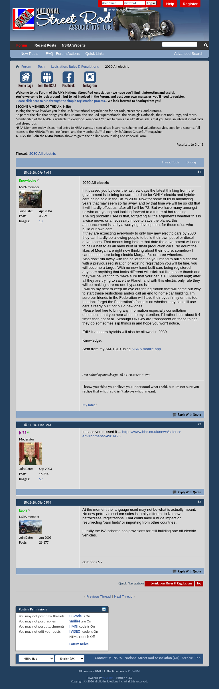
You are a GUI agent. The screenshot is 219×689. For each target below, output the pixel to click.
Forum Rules (78, 644)
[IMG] (73, 626)
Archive (187, 658)
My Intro (89, 405)
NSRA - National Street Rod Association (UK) (146, 658)
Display (191, 162)
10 (40, 221)
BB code (75, 616)
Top (199, 583)
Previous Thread (98, 596)
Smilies (74, 621)
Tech (41, 66)
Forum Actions (68, 53)
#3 (199, 502)
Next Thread (123, 596)
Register (190, 4)
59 (40, 479)
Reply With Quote (187, 414)
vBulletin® (108, 678)
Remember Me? (116, 10)
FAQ (49, 53)
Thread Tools (171, 162)
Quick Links (94, 53)
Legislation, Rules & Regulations (75, 66)
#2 (199, 424)
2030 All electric (42, 153)
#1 (199, 172)
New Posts (29, 53)
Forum (21, 45)
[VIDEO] (75, 631)
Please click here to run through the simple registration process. (61, 101)
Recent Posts (45, 45)
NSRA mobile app (146, 349)
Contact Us (103, 658)
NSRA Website (74, 45)
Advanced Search (188, 53)
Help (170, 4)
